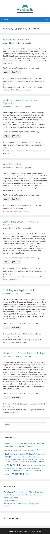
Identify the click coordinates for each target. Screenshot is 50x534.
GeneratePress (36, 531)
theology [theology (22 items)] (39, 471)
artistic (7, 151)
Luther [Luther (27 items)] (8, 457)
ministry (6, 90)
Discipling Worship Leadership (19, 290)
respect (15, 412)
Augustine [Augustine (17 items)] (20, 443)
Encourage (26, 340)
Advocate (8, 340)
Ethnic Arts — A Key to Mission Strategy (24, 353)
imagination (37, 87)
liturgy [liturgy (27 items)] (33, 454)
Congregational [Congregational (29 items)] (36, 446)
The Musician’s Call (11, 500)
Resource (6, 342)
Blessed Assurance (11, 498)
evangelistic (39, 277)
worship (6, 154)
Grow (33, 340)
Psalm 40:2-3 (15, 280)
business (8, 211)
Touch (13, 342)
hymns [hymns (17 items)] (13, 454)
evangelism (17, 87)
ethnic (25, 410)
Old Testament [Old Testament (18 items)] (31, 459)
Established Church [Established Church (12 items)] (23, 450)
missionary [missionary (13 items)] (25, 457)
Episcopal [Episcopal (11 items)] (14, 450)
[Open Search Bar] (47, 19)
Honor (38, 340)
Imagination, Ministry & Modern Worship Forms (23, 78)
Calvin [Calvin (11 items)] (6, 446)
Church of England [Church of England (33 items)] (18, 446)
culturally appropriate (26, 277)
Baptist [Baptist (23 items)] (29, 443)
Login (6, 72)
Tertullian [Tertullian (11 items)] (32, 470)
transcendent (25, 90)
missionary (42, 151)
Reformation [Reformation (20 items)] (30, 468)
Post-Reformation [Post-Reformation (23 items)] (32, 462)
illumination (27, 87)
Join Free (15, 72)
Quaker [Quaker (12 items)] (21, 468)
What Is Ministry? (12, 164)
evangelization (16, 151)
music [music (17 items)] (7, 459)
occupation (23, 211)
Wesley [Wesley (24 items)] (8, 474)
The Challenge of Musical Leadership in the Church (23, 495)
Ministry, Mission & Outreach (14, 81)
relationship (14, 90)
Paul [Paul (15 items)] (6, 462)
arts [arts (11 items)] (13, 443)
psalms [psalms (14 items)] (15, 468)
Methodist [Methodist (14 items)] (16, 457)
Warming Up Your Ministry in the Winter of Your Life (23, 492)
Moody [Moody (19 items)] (32, 457)
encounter (9, 87)
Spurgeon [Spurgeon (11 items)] (24, 470)
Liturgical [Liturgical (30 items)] (23, 454)
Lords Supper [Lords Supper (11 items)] (41, 454)
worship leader (21, 342)
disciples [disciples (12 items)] (7, 450)
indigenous (32, 410)
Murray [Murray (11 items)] (39, 457)
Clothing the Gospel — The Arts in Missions (21, 223)
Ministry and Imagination (16, 39)
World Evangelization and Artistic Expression (20, 102)
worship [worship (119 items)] (20, 474)
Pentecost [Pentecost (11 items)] (12, 461)
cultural (19, 410)
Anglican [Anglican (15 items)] (7, 443)
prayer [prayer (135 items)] (14, 465)
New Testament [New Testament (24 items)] (17, 459)
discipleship (17, 340)
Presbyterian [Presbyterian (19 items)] (39, 465)
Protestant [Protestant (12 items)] (7, 468)
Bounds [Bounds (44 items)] (38, 443)
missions (6, 280)
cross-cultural (10, 410)
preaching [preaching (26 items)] (28, 465)
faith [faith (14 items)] (31, 450)
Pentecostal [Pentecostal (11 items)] (20, 461)
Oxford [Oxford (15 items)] (41, 459)
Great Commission (30, 151)
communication (11, 277)
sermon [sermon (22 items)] (17, 471)
